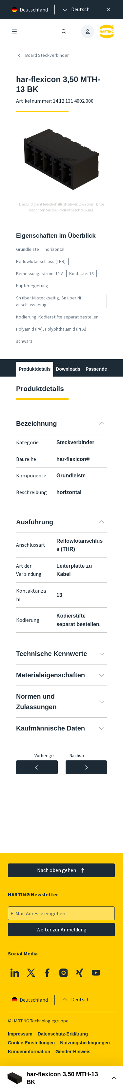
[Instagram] (64, 973)
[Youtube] (96, 973)
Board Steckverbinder (42, 55)
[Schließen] (108, 9)
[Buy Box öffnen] (61, 1078)
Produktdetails (35, 369)
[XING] (80, 973)
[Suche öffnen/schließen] (64, 31)
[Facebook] (47, 973)
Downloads (68, 369)
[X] (31, 973)
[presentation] (75, 9)
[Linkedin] (15, 973)
